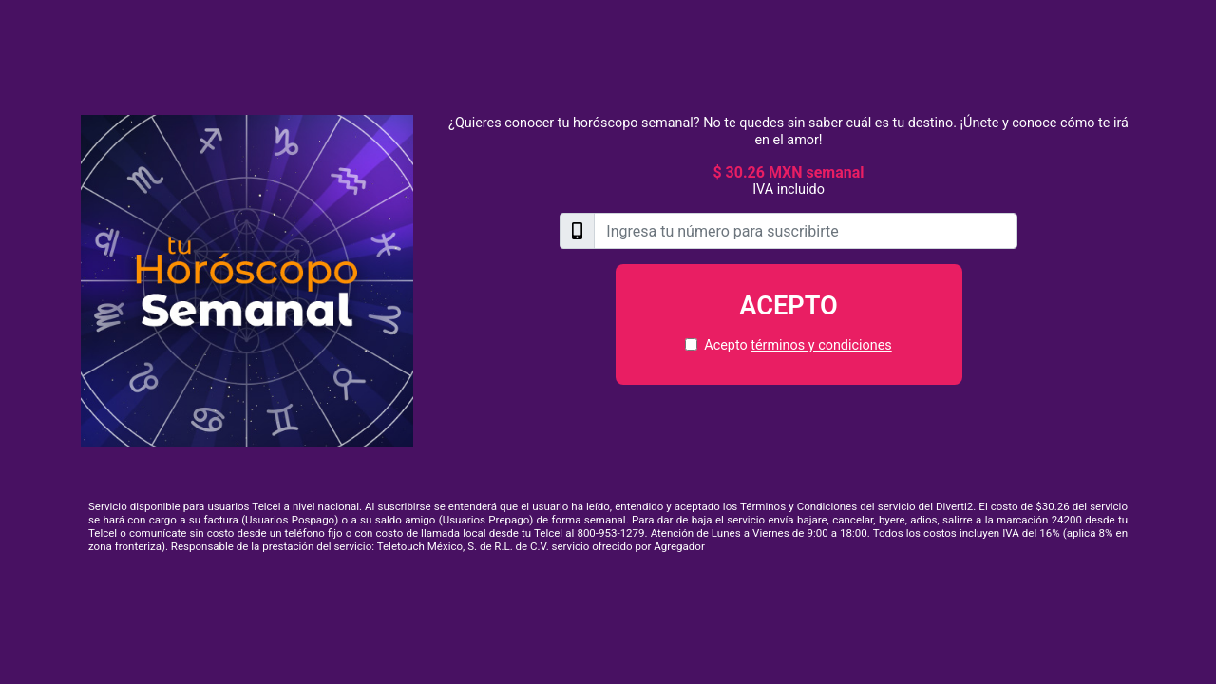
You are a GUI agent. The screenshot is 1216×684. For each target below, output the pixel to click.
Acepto (788, 306)
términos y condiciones (820, 345)
